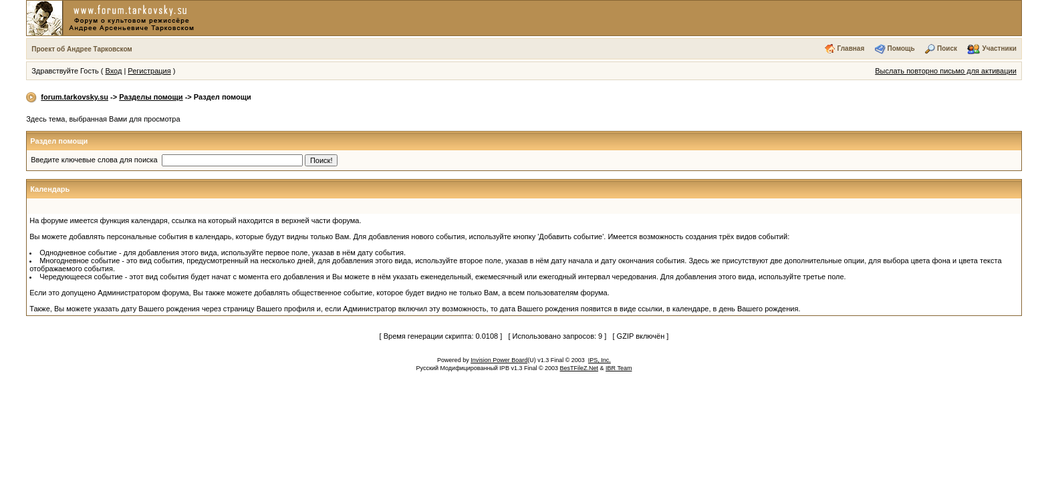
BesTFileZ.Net (579, 368)
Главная (851, 48)
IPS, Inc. (599, 360)
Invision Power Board (499, 360)
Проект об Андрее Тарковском (81, 49)
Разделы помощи (150, 97)
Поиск (947, 48)
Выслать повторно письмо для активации (946, 71)
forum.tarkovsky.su (74, 97)
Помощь (901, 48)
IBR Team (619, 368)
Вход (113, 71)
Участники (999, 48)
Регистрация (149, 71)
